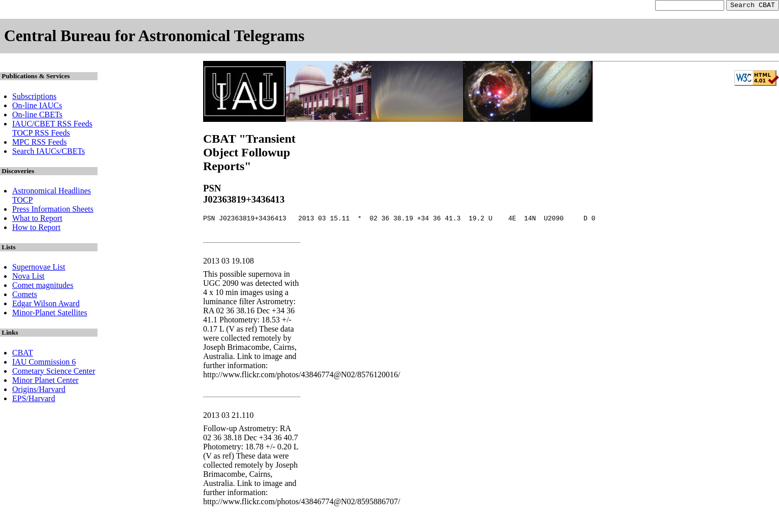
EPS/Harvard (33, 400)
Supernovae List (38, 268)
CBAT (22, 354)
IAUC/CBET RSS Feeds (52, 125)
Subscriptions (34, 97)
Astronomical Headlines (51, 192)
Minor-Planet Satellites (49, 314)
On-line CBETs (37, 116)
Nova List (28, 277)
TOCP (22, 201)
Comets (24, 295)
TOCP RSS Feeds (41, 134)
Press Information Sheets (52, 210)
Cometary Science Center (53, 372)
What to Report (37, 219)
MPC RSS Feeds (39, 143)
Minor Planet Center (45, 381)
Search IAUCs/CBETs (48, 152)
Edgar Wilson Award (46, 305)
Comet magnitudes (42, 286)
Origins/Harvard (39, 390)
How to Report (36, 228)
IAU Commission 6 (44, 363)
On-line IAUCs (37, 107)
